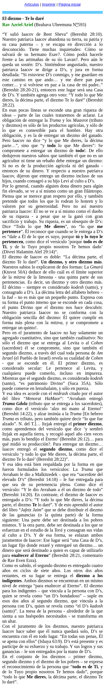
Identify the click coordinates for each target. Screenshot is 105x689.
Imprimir (48, 4)
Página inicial (70, 4)
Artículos (31, 4)
